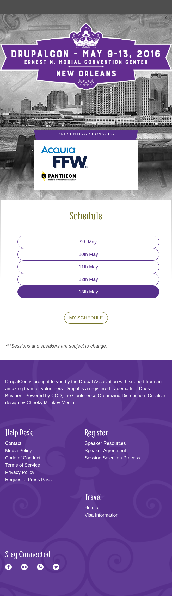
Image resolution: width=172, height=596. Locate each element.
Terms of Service (22, 465)
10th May (88, 254)
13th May (88, 291)
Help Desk (19, 432)
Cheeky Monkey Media (50, 402)
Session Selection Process (112, 457)
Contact (13, 443)
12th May (88, 279)
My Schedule (86, 318)
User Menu (161, 5)
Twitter (56, 567)
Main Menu (11, 5)
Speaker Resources (105, 443)
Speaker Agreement (105, 450)
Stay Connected (28, 554)
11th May (88, 267)
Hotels (91, 507)
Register (96, 432)
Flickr (24, 567)
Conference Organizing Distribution (108, 395)
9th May (88, 242)
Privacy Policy (19, 472)
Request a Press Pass (28, 479)
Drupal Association (98, 381)
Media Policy (18, 450)
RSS (40, 567)
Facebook (8, 567)
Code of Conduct (22, 457)
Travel (93, 496)
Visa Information (102, 515)
